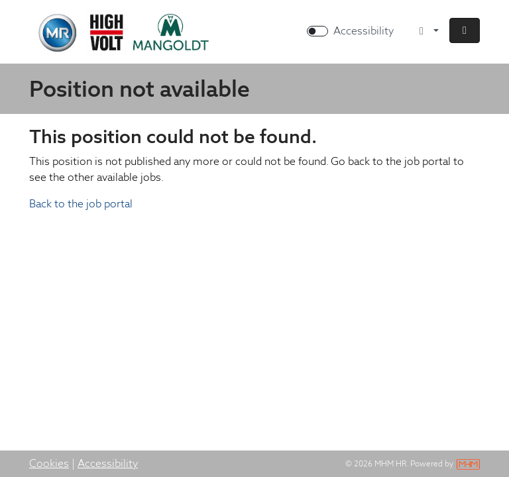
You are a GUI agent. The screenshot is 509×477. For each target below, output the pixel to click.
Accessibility (108, 463)
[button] (464, 30)
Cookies (49, 463)
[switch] (317, 31)
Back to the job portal (81, 204)
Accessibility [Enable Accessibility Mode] (363, 31)
